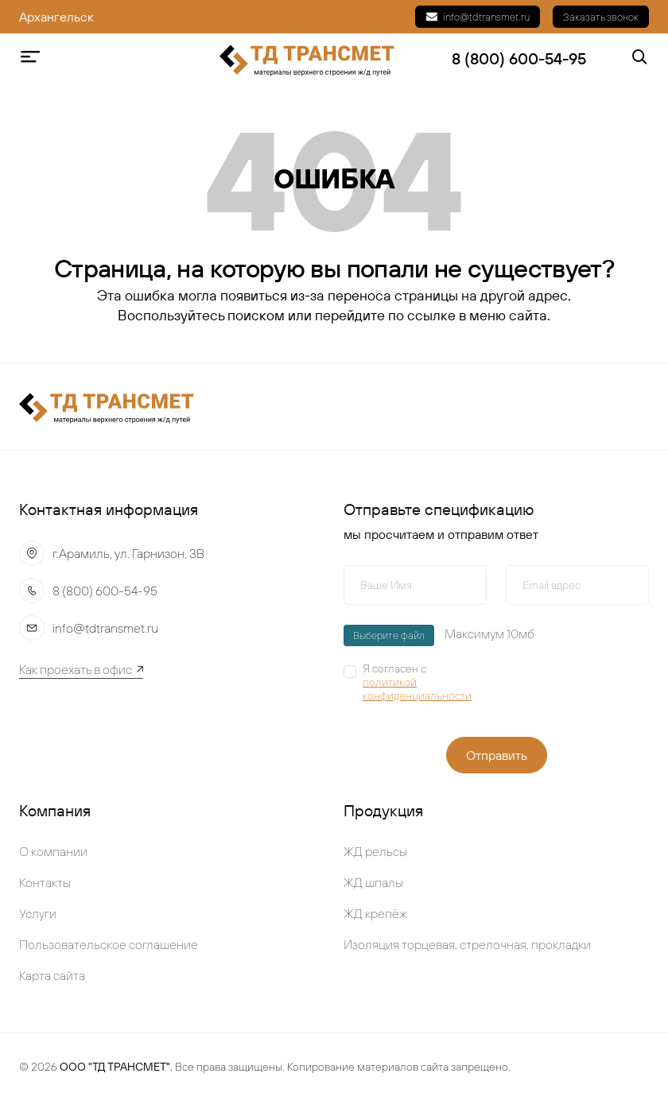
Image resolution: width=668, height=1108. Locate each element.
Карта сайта (52, 975)
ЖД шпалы (373, 882)
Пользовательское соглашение (108, 944)
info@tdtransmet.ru (477, 16)
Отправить (496, 755)
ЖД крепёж (375, 913)
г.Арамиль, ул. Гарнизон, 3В (128, 553)
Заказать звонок (601, 16)
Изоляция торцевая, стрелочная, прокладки (467, 944)
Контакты (45, 882)
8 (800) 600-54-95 (104, 591)
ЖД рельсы (375, 851)
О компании (53, 851)
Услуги (37, 913)
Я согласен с (425, 682)
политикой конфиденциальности (417, 689)
